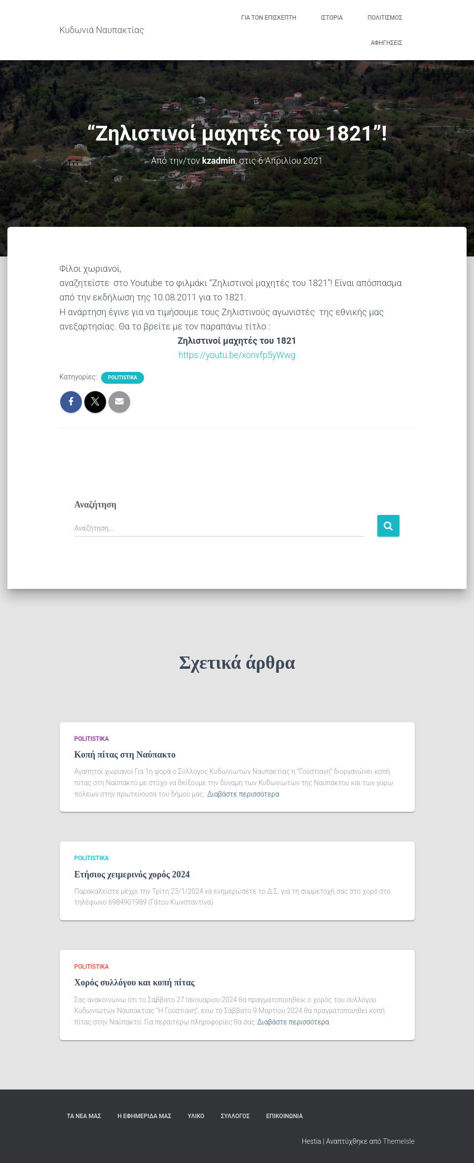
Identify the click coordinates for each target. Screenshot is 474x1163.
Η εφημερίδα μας (144, 1115)
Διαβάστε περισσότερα (243, 794)
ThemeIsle (398, 1141)
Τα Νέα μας (84, 1115)
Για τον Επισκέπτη (268, 17)
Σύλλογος (235, 1115)
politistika (122, 377)
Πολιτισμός (384, 17)
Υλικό (196, 1115)
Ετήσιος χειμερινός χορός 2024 (132, 874)
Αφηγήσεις (386, 42)
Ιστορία (332, 17)
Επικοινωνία (284, 1115)
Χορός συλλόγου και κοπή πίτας (134, 982)
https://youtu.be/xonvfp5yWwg (237, 355)
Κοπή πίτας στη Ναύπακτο (125, 754)
